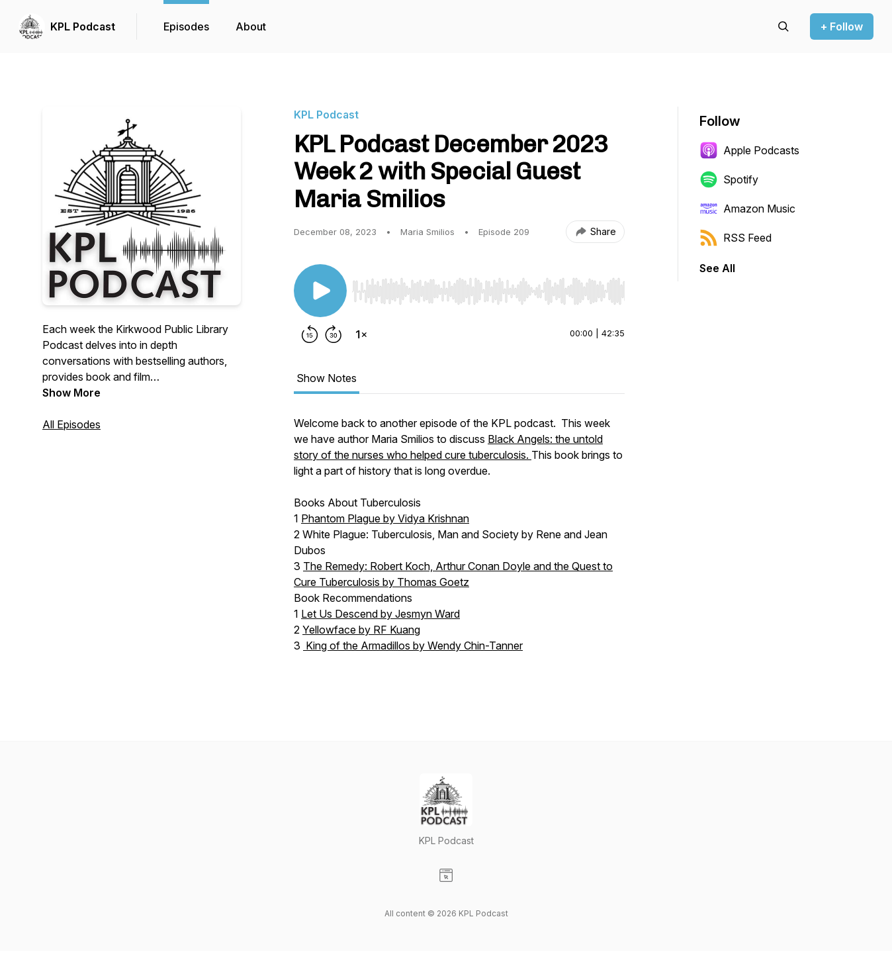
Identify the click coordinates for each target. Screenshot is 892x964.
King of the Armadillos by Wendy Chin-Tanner (413, 645)
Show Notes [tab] (326, 378)
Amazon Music (747, 208)
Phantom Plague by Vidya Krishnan (385, 518)
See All (717, 268)
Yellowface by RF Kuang (361, 629)
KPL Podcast (82, 26)
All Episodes (71, 424)
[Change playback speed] (361, 334)
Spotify (728, 179)
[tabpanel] (459, 541)
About (251, 26)
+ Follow (842, 26)
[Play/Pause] (320, 290)
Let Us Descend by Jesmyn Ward (380, 613)
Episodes (186, 26)
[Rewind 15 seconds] (309, 334)
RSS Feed (735, 237)
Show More (71, 392)
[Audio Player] (488, 287)
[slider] (488, 291)
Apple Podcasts (749, 150)
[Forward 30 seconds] (333, 334)
